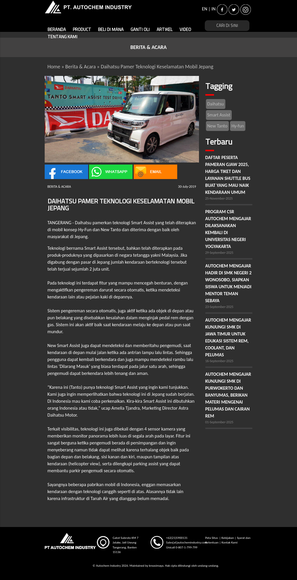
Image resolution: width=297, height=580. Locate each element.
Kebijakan (228, 538)
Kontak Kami (230, 542)
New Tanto (217, 126)
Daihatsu (215, 104)
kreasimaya (156, 566)
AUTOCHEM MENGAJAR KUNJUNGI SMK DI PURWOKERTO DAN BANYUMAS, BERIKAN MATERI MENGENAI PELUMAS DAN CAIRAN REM (228, 395)
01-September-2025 (219, 422)
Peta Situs (211, 538)
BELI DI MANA (111, 30)
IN (213, 9)
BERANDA (57, 30)
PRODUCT (82, 30)
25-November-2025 (219, 198)
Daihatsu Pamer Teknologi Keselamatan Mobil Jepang (157, 66)
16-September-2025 (219, 361)
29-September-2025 (219, 253)
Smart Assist (218, 115)
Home (54, 66)
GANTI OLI (140, 30)
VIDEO (185, 30)
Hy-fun (237, 126)
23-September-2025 (219, 307)
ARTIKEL (165, 30)
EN (204, 9)
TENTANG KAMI (62, 37)
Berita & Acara (80, 66)
